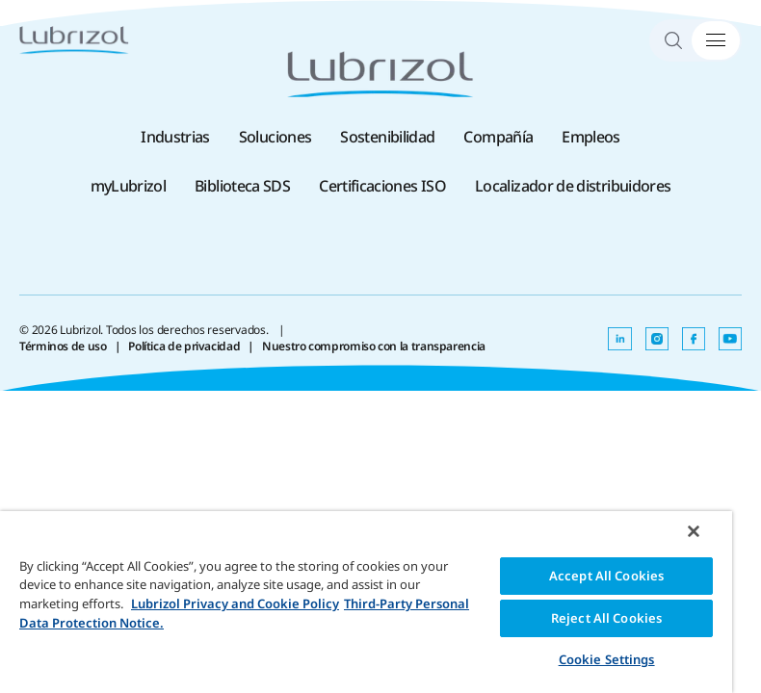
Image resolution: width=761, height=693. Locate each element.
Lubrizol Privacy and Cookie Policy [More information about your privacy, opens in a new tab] (235, 603)
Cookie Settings (607, 659)
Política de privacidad (184, 346)
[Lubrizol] (74, 40)
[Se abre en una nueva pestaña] (619, 338)
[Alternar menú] (716, 40)
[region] (366, 602)
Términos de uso (63, 346)
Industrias (175, 136)
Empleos (591, 136)
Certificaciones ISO (382, 185)
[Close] (693, 531)
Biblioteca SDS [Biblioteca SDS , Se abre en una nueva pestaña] (242, 185)
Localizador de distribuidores (572, 185)
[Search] (682, 40)
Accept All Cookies (606, 575)
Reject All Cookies (606, 618)
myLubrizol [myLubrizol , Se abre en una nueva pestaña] (129, 185)
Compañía (498, 136)
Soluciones (275, 136)
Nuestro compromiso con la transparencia (373, 346)
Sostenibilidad (387, 136)
